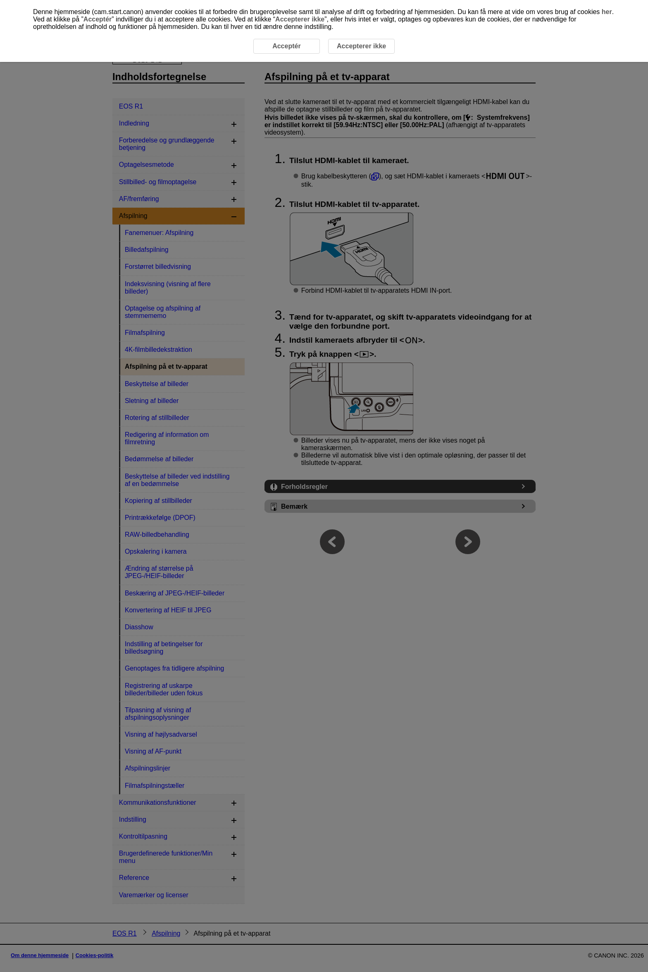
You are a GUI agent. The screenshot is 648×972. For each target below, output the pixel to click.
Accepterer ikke (299, 19)
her (607, 11)
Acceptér (97, 19)
